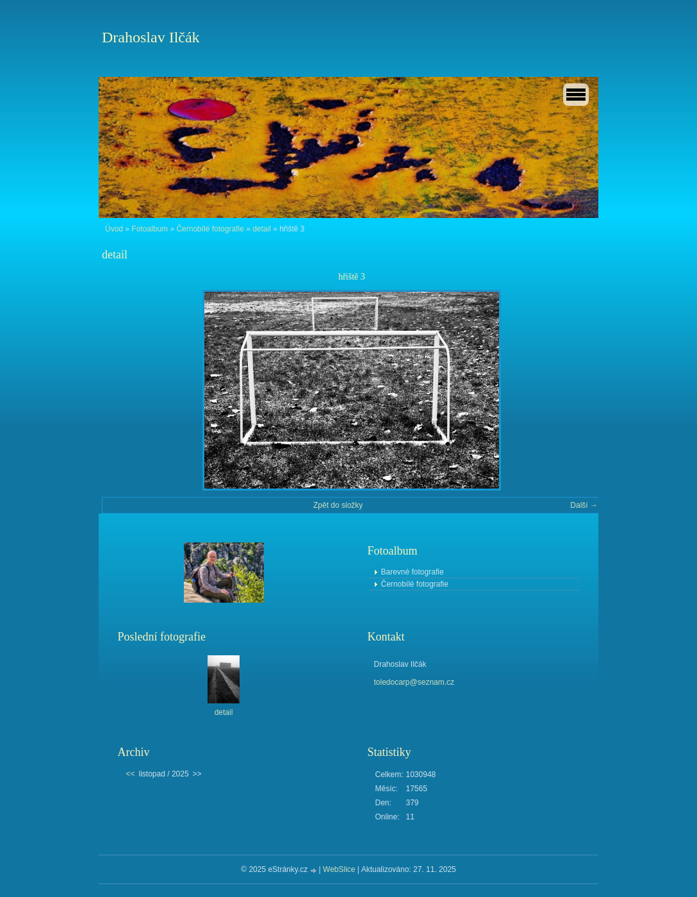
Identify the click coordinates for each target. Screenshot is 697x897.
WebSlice (339, 869)
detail (261, 228)
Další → (584, 505)
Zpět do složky (338, 505)
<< (130, 773)
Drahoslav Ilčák (151, 37)
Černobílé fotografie (209, 228)
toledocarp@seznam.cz (414, 682)
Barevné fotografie (412, 571)
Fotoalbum (149, 228)
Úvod (114, 228)
